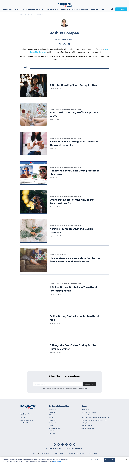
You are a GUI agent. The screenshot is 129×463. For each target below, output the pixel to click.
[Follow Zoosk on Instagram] (62, 445)
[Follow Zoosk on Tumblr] (66, 445)
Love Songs (52, 420)
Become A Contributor (26, 420)
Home (21, 14)
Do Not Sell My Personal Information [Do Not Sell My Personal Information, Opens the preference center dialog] (93, 460)
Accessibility (93, 453)
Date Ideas (94, 9)
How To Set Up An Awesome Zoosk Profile (94, 420)
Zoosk (102, 9)
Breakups (52, 433)
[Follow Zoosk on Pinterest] (54, 445)
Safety (34, 453)
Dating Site (85, 423)
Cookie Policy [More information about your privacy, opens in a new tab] (57, 461)
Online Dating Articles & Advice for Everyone (29, 9)
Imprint (82, 453)
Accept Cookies (109, 460)
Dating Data (53, 423)
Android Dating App (88, 428)
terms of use (71, 388)
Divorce (51, 431)
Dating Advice (7, 9)
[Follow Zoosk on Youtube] (70, 445)
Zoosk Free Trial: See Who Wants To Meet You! (95, 417)
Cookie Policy (45, 453)
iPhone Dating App (87, 425)
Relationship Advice (52, 9)
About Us (22, 417)
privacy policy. (82, 388)
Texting (51, 417)
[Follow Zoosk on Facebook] (74, 445)
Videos (51, 425)
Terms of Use (71, 453)
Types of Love (53, 409)
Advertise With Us (25, 423)
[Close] (126, 460)
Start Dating (121, 9)
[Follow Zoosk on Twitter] (58, 445)
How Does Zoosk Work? (89, 415)
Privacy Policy (58, 453)
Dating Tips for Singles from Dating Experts (74, 9)
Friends (51, 415)
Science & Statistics (55, 428)
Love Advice (53, 412)
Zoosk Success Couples (89, 412)
